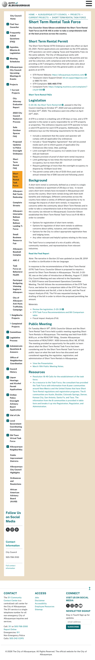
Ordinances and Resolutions (15, 481)
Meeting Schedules (15, 60)
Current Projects (39, 17)
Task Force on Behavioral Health (17, 270)
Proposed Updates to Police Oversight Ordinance (17, 148)
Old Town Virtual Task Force (15, 438)
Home (32, 14)
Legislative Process (15, 339)
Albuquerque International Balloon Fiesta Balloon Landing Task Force (17, 220)
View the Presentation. (43, 363)
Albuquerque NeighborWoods (16, 448)
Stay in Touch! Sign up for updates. (78, 616)
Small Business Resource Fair (17, 239)
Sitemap (39, 609)
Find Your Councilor (14, 25)
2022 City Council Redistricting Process (17, 117)
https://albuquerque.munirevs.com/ (68, 75)
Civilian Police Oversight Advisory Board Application (15, 402)
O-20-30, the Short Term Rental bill (45, 105)
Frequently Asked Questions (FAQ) (15, 37)
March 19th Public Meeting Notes (48, 366)
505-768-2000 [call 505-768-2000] (21, 626)
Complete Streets (17, 204)
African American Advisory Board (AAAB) (14, 495)
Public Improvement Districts (16, 458)
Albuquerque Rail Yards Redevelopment (17, 194)
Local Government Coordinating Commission (16, 425)
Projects (75, 14)
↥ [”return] (89, 588)
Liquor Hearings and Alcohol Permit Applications (16, 383)
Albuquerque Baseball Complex (17, 252)
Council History (13, 370)
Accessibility (41, 603)
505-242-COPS (16, 638)
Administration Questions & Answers (16, 349)
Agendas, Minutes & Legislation (15, 50)
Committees (15, 332)
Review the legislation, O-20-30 (47, 309)
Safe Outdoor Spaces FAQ (17, 132)
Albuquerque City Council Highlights (16, 469)
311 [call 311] (9, 626)
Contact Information (13, 543)
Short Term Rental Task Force (16, 180)
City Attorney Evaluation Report (17, 103)
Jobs (37, 597)
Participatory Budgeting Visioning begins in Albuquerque (17, 286)
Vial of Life (15, 415)
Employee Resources (44, 606)
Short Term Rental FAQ (16, 163)
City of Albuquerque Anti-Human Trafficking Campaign (17, 304)
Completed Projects (17, 325)
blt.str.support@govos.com (75, 78)
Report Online (10, 629)
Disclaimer (40, 600)
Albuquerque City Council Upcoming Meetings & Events (16, 73)
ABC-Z (16, 260)
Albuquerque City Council (52, 14)
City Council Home (16, 17)
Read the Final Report (39, 253)
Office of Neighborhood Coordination (16, 360)
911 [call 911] (18, 632)
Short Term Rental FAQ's (40, 95)
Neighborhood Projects (17, 316)
